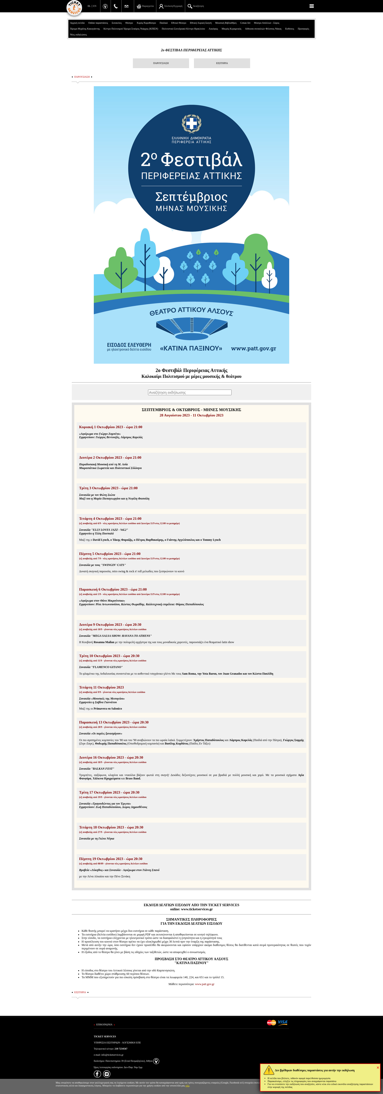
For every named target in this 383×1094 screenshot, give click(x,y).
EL (89, 6)
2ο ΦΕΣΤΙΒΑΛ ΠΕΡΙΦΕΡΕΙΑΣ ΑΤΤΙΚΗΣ (191, 50)
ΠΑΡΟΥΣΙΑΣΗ (161, 63)
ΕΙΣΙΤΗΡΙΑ (222, 63)
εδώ (188, 1085)
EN (94, 6)
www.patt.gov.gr (204, 984)
